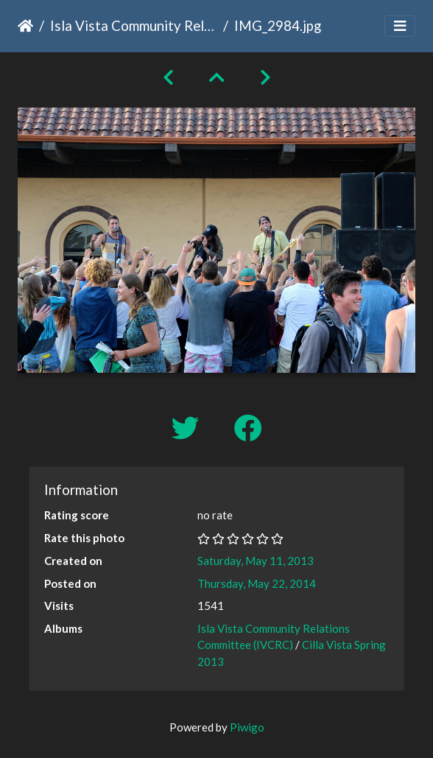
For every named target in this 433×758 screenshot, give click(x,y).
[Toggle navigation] (399, 26)
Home (25, 25)
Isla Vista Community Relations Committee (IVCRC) (133, 25)
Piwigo (247, 727)
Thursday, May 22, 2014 (256, 583)
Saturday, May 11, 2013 (255, 560)
